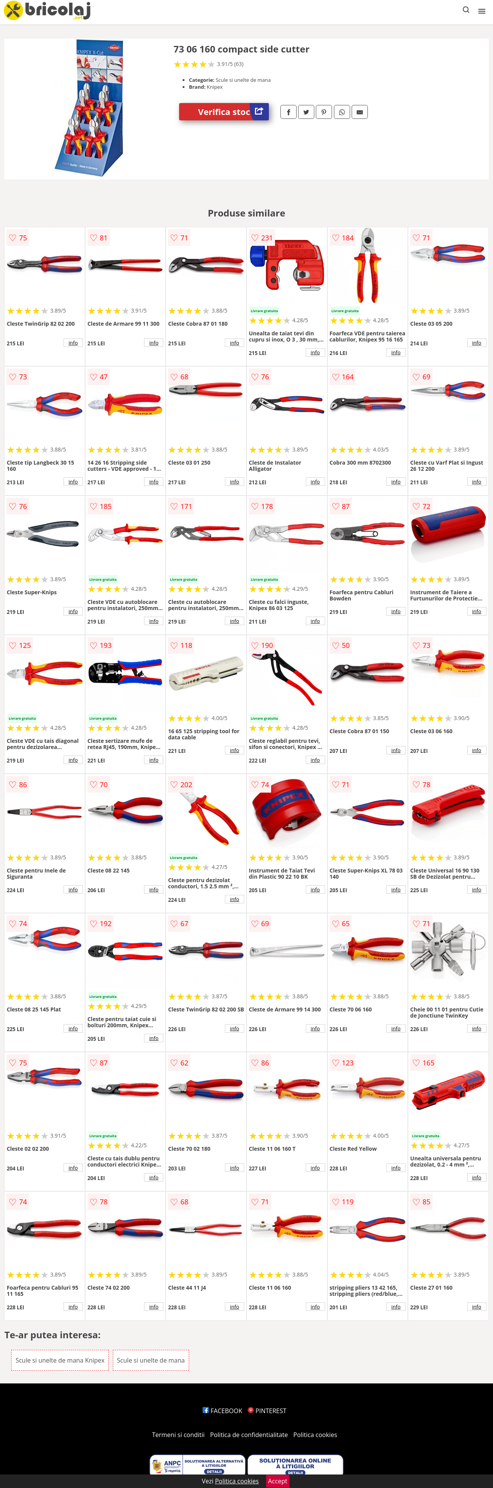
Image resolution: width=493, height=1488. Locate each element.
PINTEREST (267, 1411)
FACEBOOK (222, 1411)
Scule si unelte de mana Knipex (59, 1360)
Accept (277, 1481)
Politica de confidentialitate (249, 1435)
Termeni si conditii (178, 1435)
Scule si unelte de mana (151, 1360)
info (73, 342)
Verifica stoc (233, 111)
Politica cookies (315, 1435)
